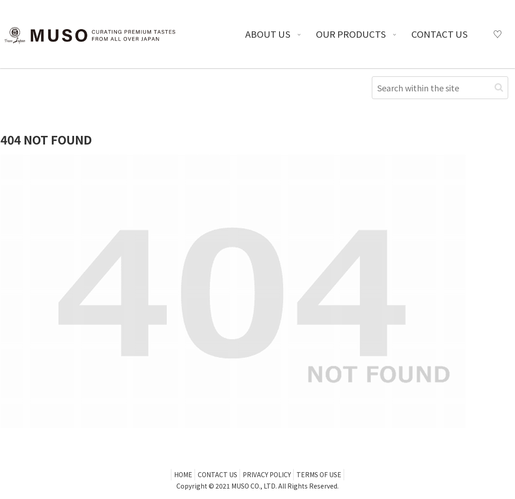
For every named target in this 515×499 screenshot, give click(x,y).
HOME (177, 474)
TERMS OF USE (324, 474)
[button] (499, 87)
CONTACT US (215, 474)
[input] (440, 87)
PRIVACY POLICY (269, 474)
